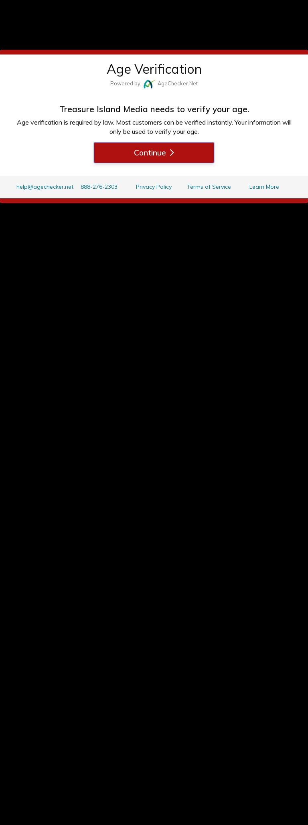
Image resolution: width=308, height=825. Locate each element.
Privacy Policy (154, 186)
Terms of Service (209, 186)
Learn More (264, 186)
